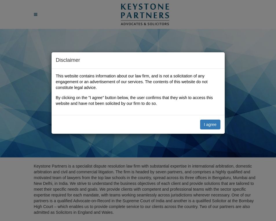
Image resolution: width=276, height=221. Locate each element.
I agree (210, 124)
